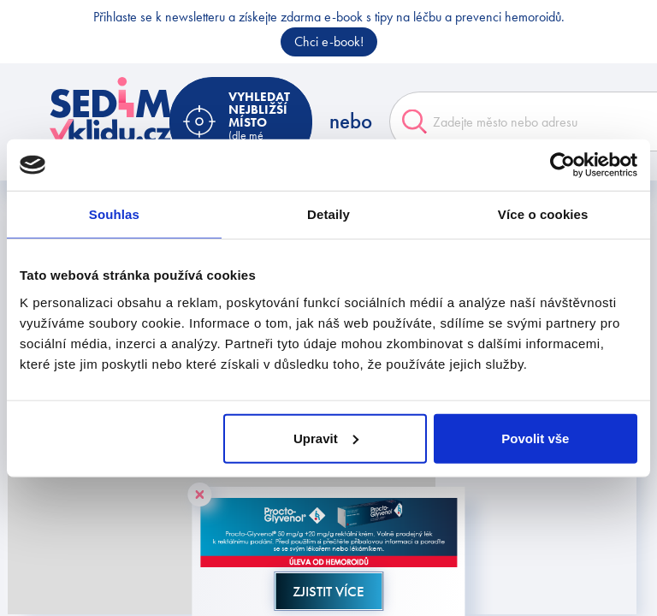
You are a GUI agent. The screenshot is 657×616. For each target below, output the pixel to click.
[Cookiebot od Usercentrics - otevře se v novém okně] (562, 165)
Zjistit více (328, 591)
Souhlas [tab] (114, 214)
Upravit (325, 437)
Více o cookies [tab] (543, 214)
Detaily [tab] (328, 214)
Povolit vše (535, 437)
